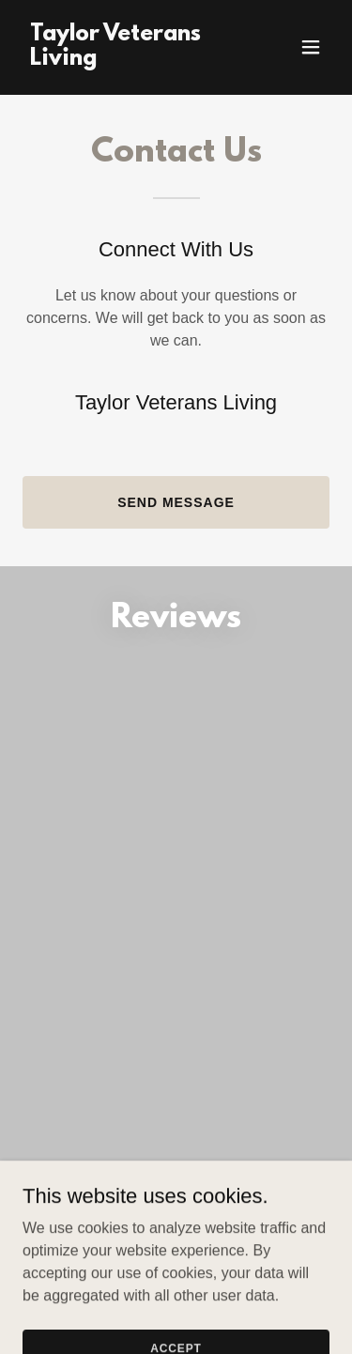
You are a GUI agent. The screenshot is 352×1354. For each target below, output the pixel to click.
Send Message (176, 502)
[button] (310, 47)
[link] (130, 60)
